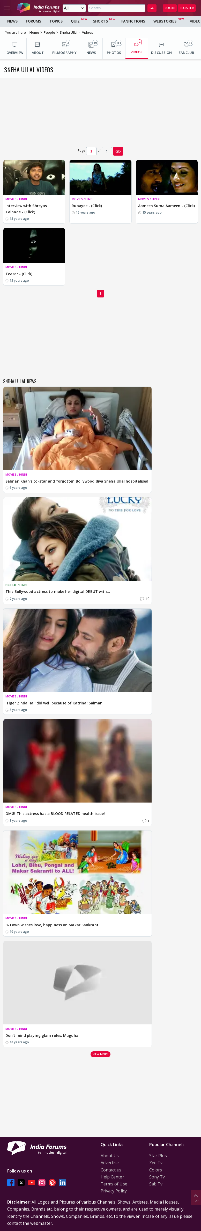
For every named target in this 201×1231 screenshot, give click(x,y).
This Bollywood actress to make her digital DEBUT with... (57, 591)
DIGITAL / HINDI (16, 585)
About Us (110, 1156)
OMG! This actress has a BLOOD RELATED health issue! (55, 813)
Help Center (112, 1177)
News (12, 21)
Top (196, 1197)
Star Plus (158, 1156)
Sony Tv (157, 1177)
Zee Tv (156, 1163)
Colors (155, 1170)
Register (187, 8)
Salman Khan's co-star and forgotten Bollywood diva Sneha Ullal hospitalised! (77, 481)
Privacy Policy (114, 1191)
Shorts (100, 21)
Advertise (110, 1163)
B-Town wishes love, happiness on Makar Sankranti (52, 924)
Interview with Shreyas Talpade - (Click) (26, 208)
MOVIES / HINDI (16, 199)
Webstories (164, 21)
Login (170, 8)
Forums (33, 21)
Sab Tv (156, 1184)
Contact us (111, 1170)
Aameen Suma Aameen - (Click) (166, 205)
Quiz (75, 21)
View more (101, 1054)
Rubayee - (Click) (87, 205)
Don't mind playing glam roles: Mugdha (41, 1035)
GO (152, 8)
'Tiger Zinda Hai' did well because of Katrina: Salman (53, 703)
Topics (56, 21)
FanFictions (133, 21)
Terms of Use (114, 1184)
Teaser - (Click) (19, 273)
